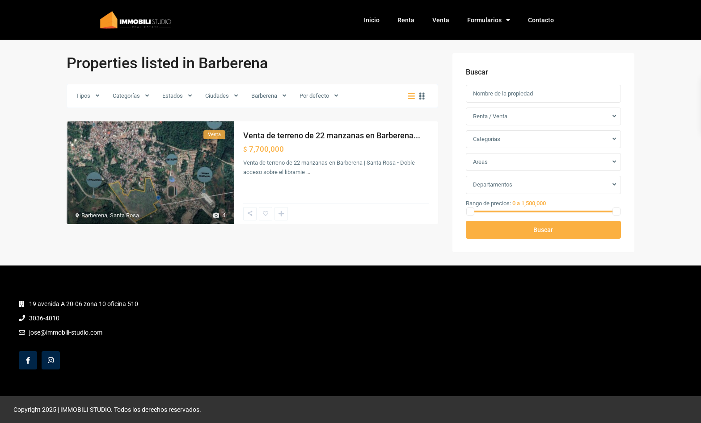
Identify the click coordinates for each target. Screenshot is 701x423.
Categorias (486, 139)
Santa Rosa (124, 215)
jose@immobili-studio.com (65, 332)
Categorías (126, 95)
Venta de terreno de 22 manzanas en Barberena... (331, 135)
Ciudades (217, 95)
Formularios (488, 20)
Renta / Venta (490, 116)
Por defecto (314, 95)
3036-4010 (44, 318)
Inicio (372, 20)
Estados (172, 95)
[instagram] (51, 360)
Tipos (83, 95)
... (308, 172)
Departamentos (492, 184)
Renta (405, 20)
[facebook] (28, 360)
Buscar (543, 229)
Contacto (541, 20)
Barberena (264, 95)
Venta (440, 20)
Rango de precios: (488, 203)
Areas (480, 161)
